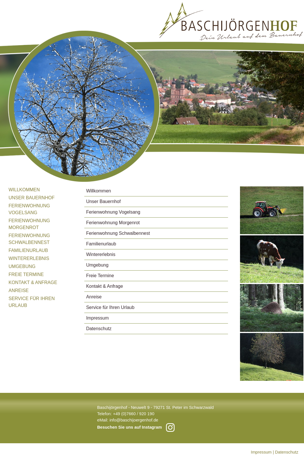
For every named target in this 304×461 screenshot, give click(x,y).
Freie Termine (26, 274)
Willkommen (24, 189)
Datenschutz (98, 328)
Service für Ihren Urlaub (32, 302)
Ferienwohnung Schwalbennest (29, 239)
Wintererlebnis (29, 258)
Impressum (97, 318)
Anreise (19, 290)
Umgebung (22, 266)
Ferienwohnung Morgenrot (29, 224)
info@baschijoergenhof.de (133, 420)
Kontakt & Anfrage (33, 282)
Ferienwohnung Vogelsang (29, 209)
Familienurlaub (28, 250)
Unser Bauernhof (32, 197)
